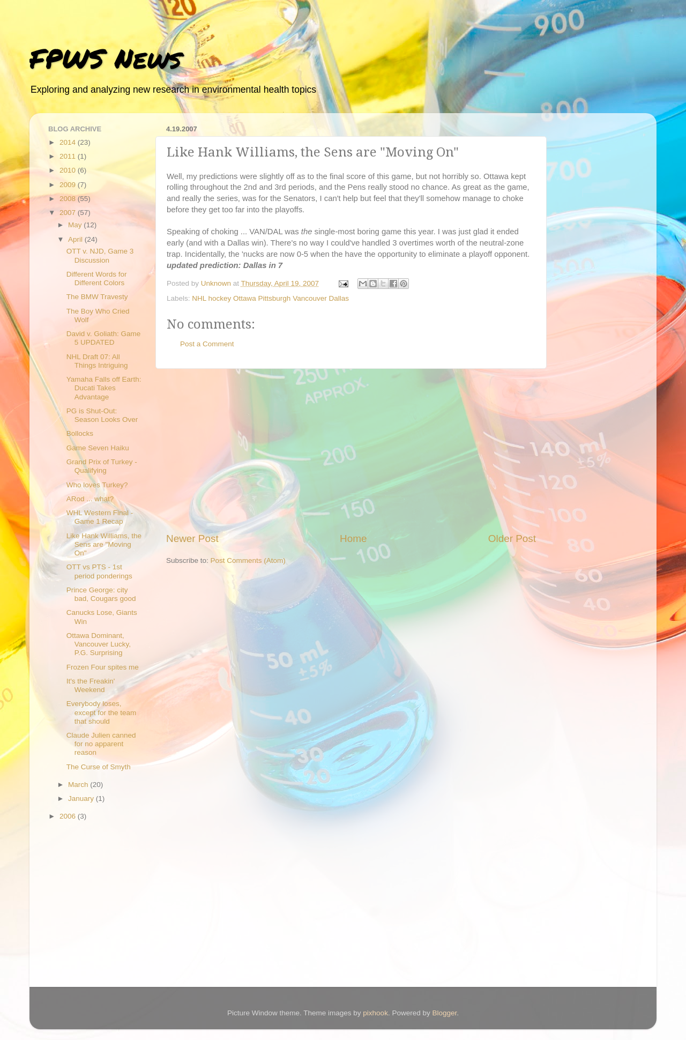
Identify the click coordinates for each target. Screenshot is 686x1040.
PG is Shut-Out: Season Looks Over (102, 415)
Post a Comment (207, 344)
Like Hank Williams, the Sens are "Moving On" (103, 544)
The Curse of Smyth (98, 767)
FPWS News (105, 58)
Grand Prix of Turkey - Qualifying (101, 466)
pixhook (375, 1013)
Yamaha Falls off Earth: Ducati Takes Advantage (103, 387)
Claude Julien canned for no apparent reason (101, 743)
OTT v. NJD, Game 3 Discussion (100, 255)
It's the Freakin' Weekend (90, 685)
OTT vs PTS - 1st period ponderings (99, 571)
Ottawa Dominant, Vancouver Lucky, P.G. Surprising (98, 644)
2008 (68, 199)
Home (353, 538)
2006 (68, 816)
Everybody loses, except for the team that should (101, 712)
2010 (68, 170)
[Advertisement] (351, 450)
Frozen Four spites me (102, 667)
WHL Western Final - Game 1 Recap (99, 517)
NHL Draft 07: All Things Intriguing (97, 361)
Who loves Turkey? (97, 485)
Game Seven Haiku (97, 448)
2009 (68, 185)
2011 (68, 156)
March (79, 785)
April (76, 239)
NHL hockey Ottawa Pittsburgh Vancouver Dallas (270, 298)
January (82, 798)
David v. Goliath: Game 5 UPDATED (103, 338)
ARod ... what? (90, 499)
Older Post (512, 538)
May (76, 225)
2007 (68, 213)
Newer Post (192, 538)
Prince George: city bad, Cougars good (101, 594)
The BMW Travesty (97, 297)
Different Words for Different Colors (96, 278)
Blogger (444, 1013)
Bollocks (79, 433)
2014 (68, 142)
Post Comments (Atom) (248, 560)
